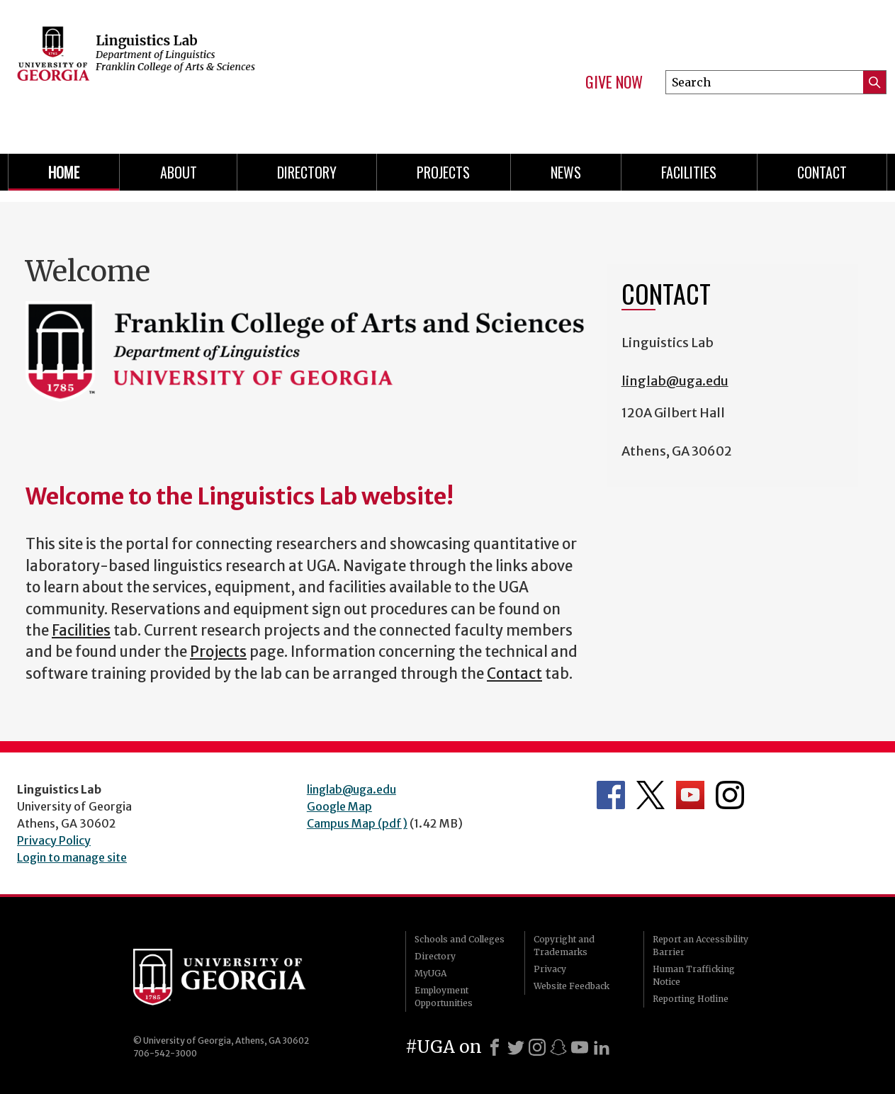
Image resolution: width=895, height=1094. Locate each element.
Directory (307, 172)
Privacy (550, 969)
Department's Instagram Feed (730, 795)
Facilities (688, 172)
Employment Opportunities (444, 996)
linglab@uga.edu (674, 381)
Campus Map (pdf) (357, 823)
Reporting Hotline (690, 998)
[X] (515, 1047)
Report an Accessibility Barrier (700, 945)
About (178, 172)
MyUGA (430, 973)
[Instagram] (537, 1047)
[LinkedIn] (601, 1047)
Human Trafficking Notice (694, 975)
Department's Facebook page (611, 795)
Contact (822, 172)
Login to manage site (72, 857)
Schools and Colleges (460, 939)
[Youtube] (579, 1047)
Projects (443, 172)
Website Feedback (571, 986)
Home (63, 172)
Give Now (614, 82)
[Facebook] (494, 1047)
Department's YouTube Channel (690, 795)
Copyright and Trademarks (564, 945)
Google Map (339, 806)
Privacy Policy (54, 840)
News (566, 172)
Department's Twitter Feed (650, 795)
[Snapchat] (558, 1047)
